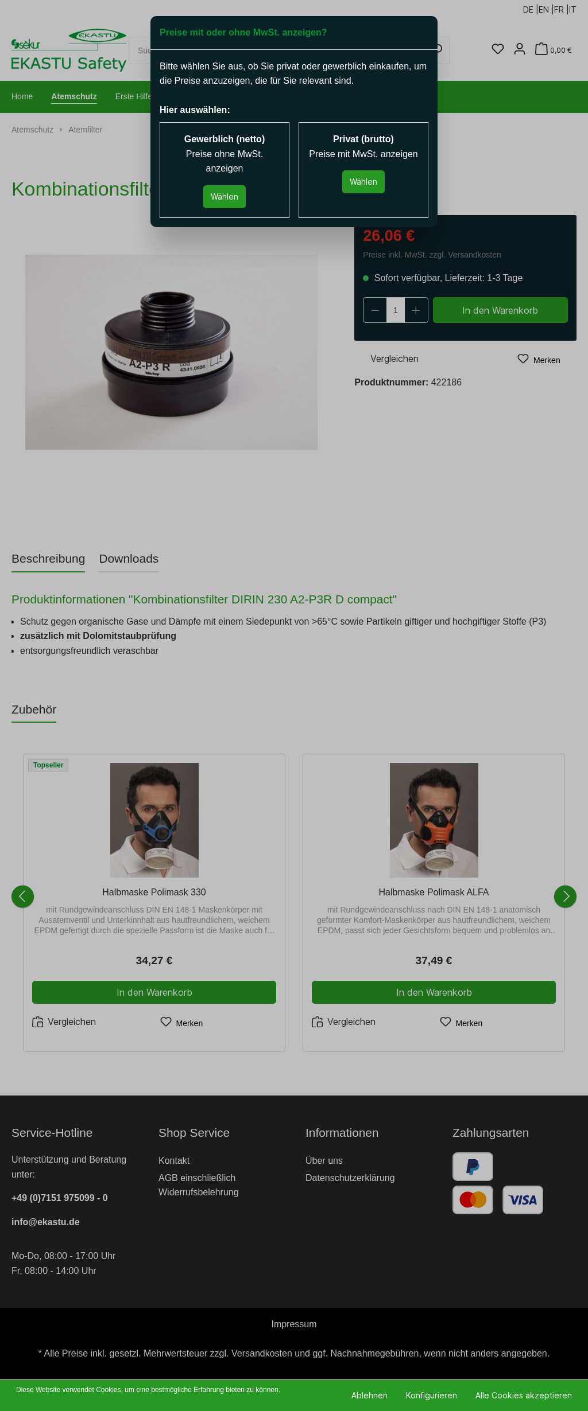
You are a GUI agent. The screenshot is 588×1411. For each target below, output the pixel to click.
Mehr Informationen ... (49, 1401)
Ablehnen (369, 1395)
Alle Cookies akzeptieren (523, 1395)
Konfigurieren (431, 1395)
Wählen (224, 196)
